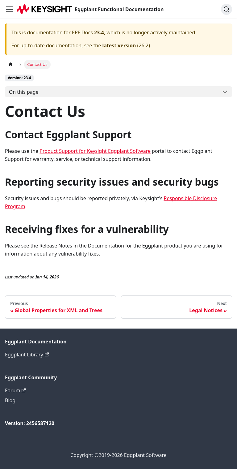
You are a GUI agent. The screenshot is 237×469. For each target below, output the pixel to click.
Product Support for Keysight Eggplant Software (95, 151)
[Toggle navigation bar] (9, 9)
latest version (119, 45)
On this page (24, 91)
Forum (15, 390)
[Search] (226, 9)
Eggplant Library (27, 354)
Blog (10, 400)
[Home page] (11, 64)
